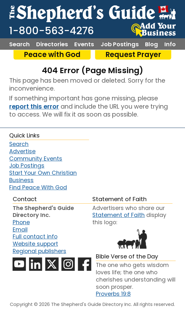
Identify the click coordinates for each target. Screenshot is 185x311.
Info (170, 44)
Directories (52, 44)
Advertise (22, 151)
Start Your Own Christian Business (43, 176)
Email (20, 229)
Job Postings (120, 44)
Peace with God (52, 55)
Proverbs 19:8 (113, 294)
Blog (151, 44)
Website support (35, 244)
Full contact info (35, 236)
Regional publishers (39, 251)
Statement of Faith (118, 215)
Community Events (35, 158)
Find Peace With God (38, 187)
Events (84, 44)
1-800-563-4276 (51, 30)
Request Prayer (133, 55)
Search (19, 44)
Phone (21, 222)
